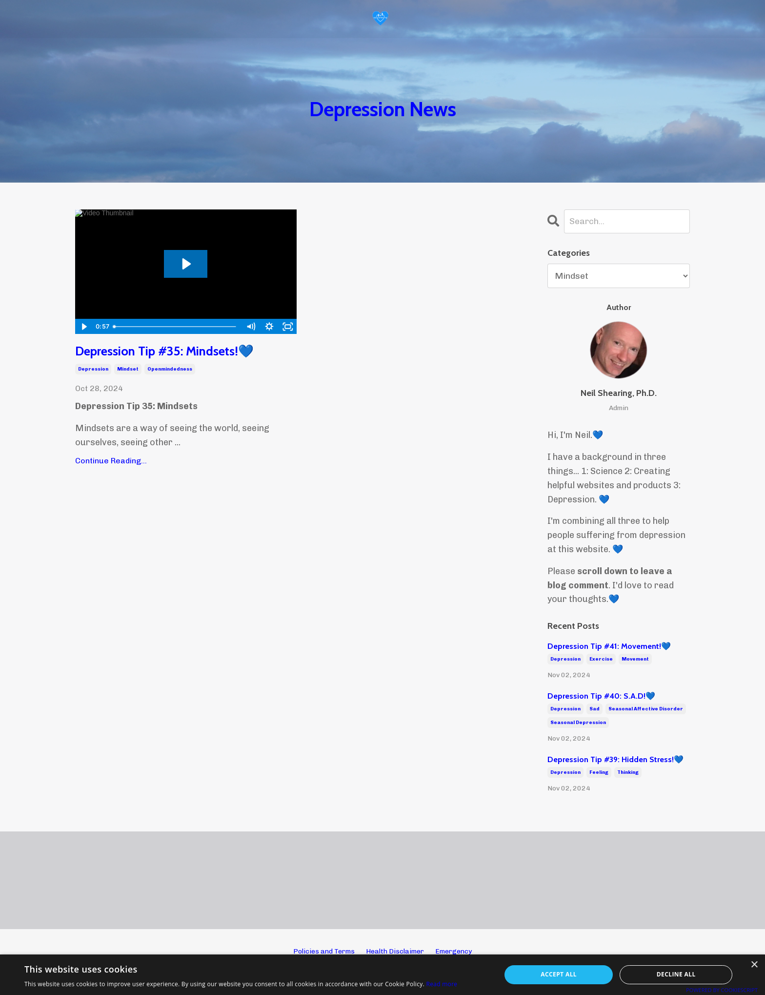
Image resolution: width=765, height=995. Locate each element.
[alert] (382, 974)
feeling (598, 773)
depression (93, 370)
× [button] (754, 965)
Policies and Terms (324, 951)
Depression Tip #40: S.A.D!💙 (601, 696)
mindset (128, 370)
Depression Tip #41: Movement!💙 (609, 646)
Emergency (453, 951)
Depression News (382, 108)
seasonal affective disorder (645, 709)
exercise (601, 660)
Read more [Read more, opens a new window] (441, 984)
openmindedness (169, 370)
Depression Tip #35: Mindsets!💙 (173, 352)
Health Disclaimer (395, 951)
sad (594, 709)
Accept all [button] (559, 974)
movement (635, 660)
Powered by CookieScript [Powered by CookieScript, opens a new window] (722, 990)
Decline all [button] (676, 974)
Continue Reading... (111, 461)
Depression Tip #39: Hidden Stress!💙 (615, 759)
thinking (628, 773)
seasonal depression (578, 723)
